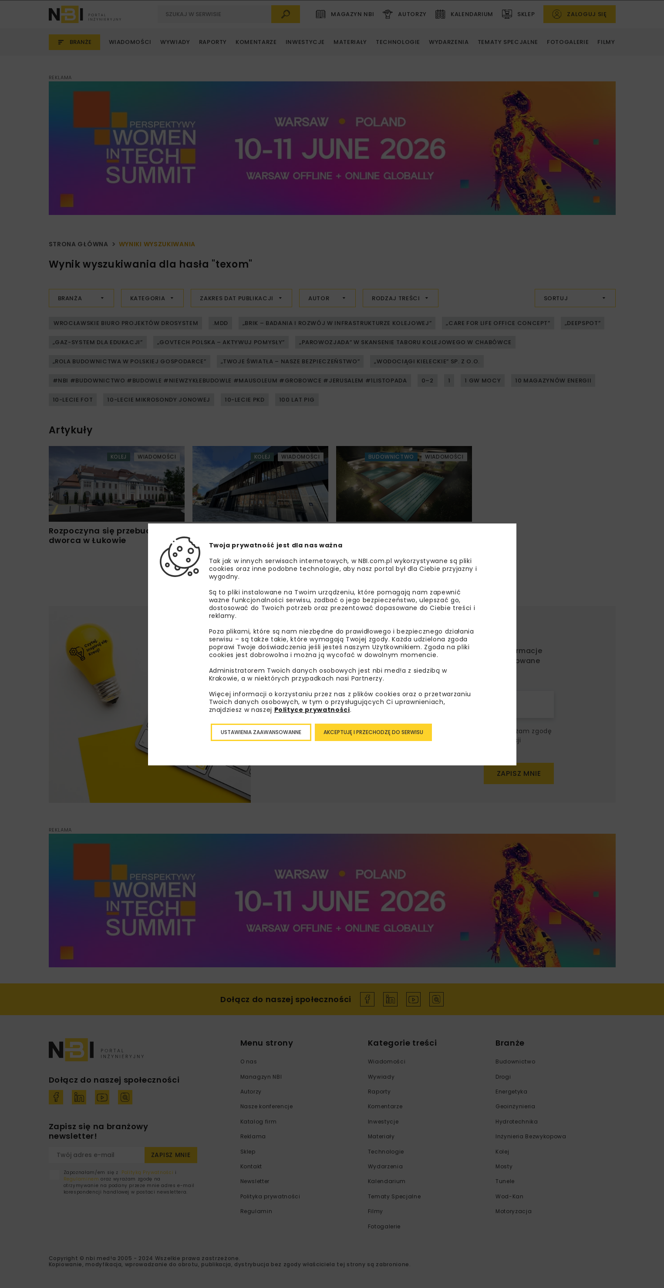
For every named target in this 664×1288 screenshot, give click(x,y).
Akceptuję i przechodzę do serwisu (373, 732)
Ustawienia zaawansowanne (261, 732)
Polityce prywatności (312, 709)
